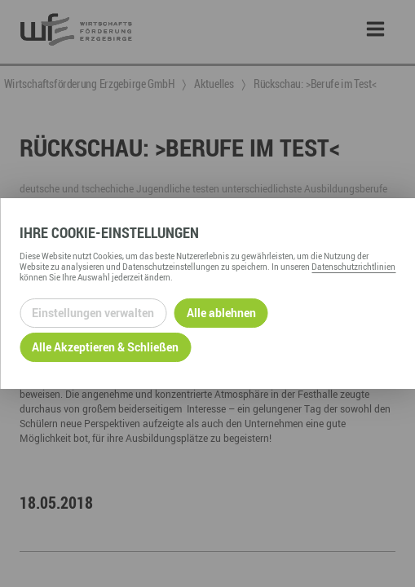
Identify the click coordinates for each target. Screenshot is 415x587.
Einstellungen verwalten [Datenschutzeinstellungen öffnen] (93, 312)
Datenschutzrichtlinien (353, 266)
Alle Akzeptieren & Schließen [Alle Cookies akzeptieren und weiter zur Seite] (105, 347)
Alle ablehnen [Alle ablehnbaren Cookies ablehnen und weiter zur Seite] (221, 312)
